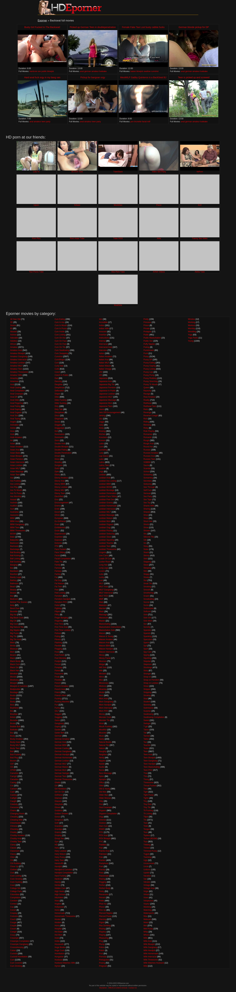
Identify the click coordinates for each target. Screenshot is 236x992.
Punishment (149, 350)
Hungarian (59, 957)
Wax (146, 916)
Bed (12, 596)
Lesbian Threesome (107, 549)
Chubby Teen (16, 841)
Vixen (146, 897)
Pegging (102, 882)
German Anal (60, 742)
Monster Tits (104, 720)
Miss (101, 680)
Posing (102, 963)
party (48, 121)
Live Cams (103, 555)
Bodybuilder (15, 689)
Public (146, 335)
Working (191, 322)
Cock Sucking (16, 882)
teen (43, 121)
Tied (145, 789)
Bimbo (13, 646)
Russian (147, 450)
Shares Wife (149, 506)
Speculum (148, 639)
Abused (13, 331)
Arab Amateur (16, 437)
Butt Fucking (15, 754)
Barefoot (14, 574)
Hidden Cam (60, 888)
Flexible (58, 646)
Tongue (147, 829)
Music (101, 736)
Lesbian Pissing (106, 530)
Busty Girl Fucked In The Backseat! (42, 27)
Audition (13, 506)
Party (101, 873)
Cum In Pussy (61, 328)
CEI (11, 767)
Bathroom (14, 583)
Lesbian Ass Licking (107, 481)
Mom (101, 695)
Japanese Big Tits (107, 384)
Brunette (14, 720)
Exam (57, 524)
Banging (13, 565)
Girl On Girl (59, 792)
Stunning (147, 705)
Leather (102, 468)
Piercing (102, 919)
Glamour (58, 798)
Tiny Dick (148, 804)
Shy (145, 534)
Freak (57, 677)
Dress (57, 459)
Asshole (13, 502)
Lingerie (102, 552)
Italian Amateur (105, 356)
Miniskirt (102, 674)
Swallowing (148, 714)
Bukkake (14, 729)
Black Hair (14, 670)
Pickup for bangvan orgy (92, 77)
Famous (58, 568)
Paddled (102, 845)
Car (11, 785)
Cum (12, 960)
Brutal (12, 723)
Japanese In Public (107, 391)
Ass (11, 478)
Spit (145, 646)
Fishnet (58, 633)
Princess (147, 322)
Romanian (148, 434)
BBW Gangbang (17, 524)
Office (101, 782)
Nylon (101, 776)
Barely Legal (15, 577)
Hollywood (59, 907)
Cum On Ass (60, 338)
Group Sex (59, 838)
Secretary (148, 481)
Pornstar (102, 957)
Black (12, 658)
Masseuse (103, 618)
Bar (11, 568)
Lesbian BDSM (105, 487)
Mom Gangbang (106, 702)
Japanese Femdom (107, 387)
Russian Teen (150, 459)
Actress (13, 335)
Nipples (102, 761)
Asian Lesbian (16, 465)
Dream (57, 456)
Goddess (58, 810)
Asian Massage (17, 471)
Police (101, 947)
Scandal (147, 468)
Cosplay (13, 913)
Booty (12, 702)
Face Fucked (60, 549)
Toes (146, 823)
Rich (146, 419)
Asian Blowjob (16, 456)
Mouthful (103, 729)
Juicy (101, 425)
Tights (146, 798)
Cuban (13, 950)
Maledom (103, 605)
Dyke (57, 471)
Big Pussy (14, 633)
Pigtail (101, 922)
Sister (146, 549)
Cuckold (13, 953)
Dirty (57, 406)
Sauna (146, 465)
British (13, 717)
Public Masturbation (152, 338)
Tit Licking (148, 813)
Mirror (101, 677)
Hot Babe (59, 932)
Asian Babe (15, 453)
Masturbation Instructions (110, 627)
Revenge (147, 412)
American (14, 381)
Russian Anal (149, 456)
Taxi (145, 742)
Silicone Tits (149, 537)
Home (57, 910)
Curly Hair (59, 366)
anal (82, 71)
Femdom (58, 596)
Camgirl (13, 776)
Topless (147, 835)
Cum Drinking (16, 966)
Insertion (103, 335)
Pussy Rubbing (150, 378)
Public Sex (148, 341)
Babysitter (14, 540)
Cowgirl (13, 932)
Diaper (57, 394)
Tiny (145, 801)
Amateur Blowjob (17, 353)
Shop (146, 518)
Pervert (102, 897)
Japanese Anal (105, 381)
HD (56, 845)
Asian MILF (15, 468)
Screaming (148, 478)
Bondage (14, 692)
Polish (101, 950)
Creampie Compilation (20, 941)
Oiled (101, 785)
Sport (146, 649)
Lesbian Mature (106, 518)
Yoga (190, 335)
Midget (102, 664)
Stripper (147, 689)
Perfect (102, 885)
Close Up (14, 866)
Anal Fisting (15, 406)
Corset (13, 910)
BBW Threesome (17, 530)
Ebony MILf (60, 490)
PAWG (102, 829)
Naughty (102, 751)
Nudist (102, 767)
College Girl (15, 888)
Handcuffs (59, 863)
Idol (100, 319)
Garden (58, 729)
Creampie (14, 938)
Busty (12, 736)
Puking (147, 347)
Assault (13, 499)
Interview (103, 350)
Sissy (146, 546)
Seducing (148, 484)
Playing (102, 935)
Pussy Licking (150, 369)
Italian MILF (104, 363)
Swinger (147, 723)
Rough (146, 440)
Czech (57, 372)
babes (133, 71)
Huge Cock (59, 950)
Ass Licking (15, 484)
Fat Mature (59, 583)
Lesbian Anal (104, 478)
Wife (146, 938)
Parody (102, 869)
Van (145, 879)
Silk (145, 540)
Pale (101, 857)
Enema (58, 506)
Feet (57, 590)
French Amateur (62, 686)
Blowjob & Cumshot (18, 686)
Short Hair (148, 521)
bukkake (103, 71)
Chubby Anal (15, 838)
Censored (14, 807)
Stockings (148, 667)
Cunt (57, 363)
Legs (101, 471)
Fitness (58, 639)
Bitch (12, 652)
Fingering (59, 621)
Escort (57, 512)
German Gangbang (63, 751)
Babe (12, 537)
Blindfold (14, 674)
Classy (13, 854)
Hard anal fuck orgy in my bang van (42, 77)
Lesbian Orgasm (106, 524)
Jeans (101, 409)
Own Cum (103, 826)
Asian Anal (15, 450)
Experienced (60, 534)
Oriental (102, 820)
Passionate (104, 876)
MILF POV (103, 596)
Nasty (101, 739)
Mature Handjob (106, 649)
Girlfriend (59, 795)
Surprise (147, 711)
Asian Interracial (17, 462)
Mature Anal (104, 642)
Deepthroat (59, 387)
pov (132, 121)
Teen (146, 751)
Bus (12, 733)
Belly (12, 605)
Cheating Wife (16, 820)
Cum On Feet (60, 344)
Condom (14, 901)
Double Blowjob (61, 447)
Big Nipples (15, 630)
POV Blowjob (105, 838)
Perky (101, 891)
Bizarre (13, 655)
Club (12, 873)
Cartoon (13, 789)
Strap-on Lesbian (151, 683)
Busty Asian (15, 742)
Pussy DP (148, 359)
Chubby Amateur (17, 835)
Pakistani (103, 854)
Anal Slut (14, 415)
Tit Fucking (148, 810)
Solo (146, 614)
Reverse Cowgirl (151, 415)
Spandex (147, 630)
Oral (101, 804)
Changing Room (17, 813)
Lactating (103, 450)
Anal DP (13, 397)
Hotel (57, 938)
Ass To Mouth (16, 490)
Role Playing (149, 431)
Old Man (102, 792)
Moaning (103, 689)
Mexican (102, 661)
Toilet (146, 826)
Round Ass (148, 447)
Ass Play (14, 487)
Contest (13, 904)
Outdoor (102, 823)
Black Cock (15, 664)
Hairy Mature (60, 854)
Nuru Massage (105, 773)
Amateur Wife (16, 375)
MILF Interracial (106, 593)
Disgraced (59, 419)
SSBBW (147, 462)
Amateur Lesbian (17, 363)
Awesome (14, 515)
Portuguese (104, 960)
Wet (145, 925)
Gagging (58, 717)
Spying (147, 655)
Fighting (58, 608)
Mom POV (103, 711)
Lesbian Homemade (108, 506)
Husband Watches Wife (65, 963)
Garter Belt (59, 733)
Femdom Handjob (62, 599)
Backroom (14, 543)
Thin (145, 776)
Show (146, 527)
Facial (57, 555)
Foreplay (58, 667)
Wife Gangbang (150, 947)
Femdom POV (61, 602)
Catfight (13, 798)
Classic (13, 848)
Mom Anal (103, 698)
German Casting (62, 748)
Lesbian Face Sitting (108, 496)
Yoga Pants (193, 338)
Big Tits (13, 636)
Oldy (101, 801)
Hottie (57, 941)
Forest (57, 670)
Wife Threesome (151, 960)
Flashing (58, 642)
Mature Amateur (106, 639)
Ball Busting (15, 552)
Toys (146, 841)
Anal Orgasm (16, 412)
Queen (146, 387)
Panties (102, 860)
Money (102, 714)
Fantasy (58, 571)
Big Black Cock (16, 618)
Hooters (58, 922)
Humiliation (59, 953)
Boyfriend (14, 708)
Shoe (146, 515)
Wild (145, 966)
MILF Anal (103, 586)
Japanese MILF (106, 397)
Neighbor (103, 754)
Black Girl (14, 667)
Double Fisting (61, 450)
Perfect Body (104, 888)
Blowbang (14, 680)
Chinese (13, 826)
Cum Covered (16, 963)
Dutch (57, 468)
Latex (101, 459)
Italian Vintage (105, 369)
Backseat (14, 546)
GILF (57, 711)
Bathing (13, 580)
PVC (101, 841)
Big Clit (13, 621)
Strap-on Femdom (151, 680)
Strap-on (147, 677)
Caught (13, 801)
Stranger (147, 674)
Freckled (58, 680)
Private (147, 328)
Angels (13, 422)
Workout (191, 325)
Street (146, 686)
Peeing (102, 879)
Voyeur (147, 904)
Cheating (14, 817)
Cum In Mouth (61, 325)
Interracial (103, 344)
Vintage (147, 885)
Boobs (13, 695)
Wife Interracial (150, 957)
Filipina (58, 611)
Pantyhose (103, 863)
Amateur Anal (16, 350)
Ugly (146, 860)
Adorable (14, 338)
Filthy (57, 614)
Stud (146, 698)
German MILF (61, 764)
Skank (146, 552)
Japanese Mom (105, 403)
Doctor (57, 422)
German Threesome (63, 779)
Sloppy (147, 574)
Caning (13, 782)
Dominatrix (59, 437)
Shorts (146, 524)
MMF (101, 599)
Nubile (102, 764)
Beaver (13, 593)
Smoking (147, 586)
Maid (101, 602)
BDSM (13, 534)
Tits (145, 820)
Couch (13, 919)
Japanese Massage (107, 400)
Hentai (57, 885)
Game (57, 720)
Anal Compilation (17, 391)
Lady (101, 453)
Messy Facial (104, 658)
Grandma (59, 826)
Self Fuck (148, 490)
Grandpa (58, 829)
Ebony (57, 474)
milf (148, 121)
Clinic (12, 857)
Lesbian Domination (107, 493)
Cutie (57, 369)
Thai (145, 773)
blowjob (50, 71)
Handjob (58, 866)
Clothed (13, 869)
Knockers (103, 437)
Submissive (149, 708)
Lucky (101, 577)
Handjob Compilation (64, 873)
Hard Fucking (60, 876)
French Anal (60, 689)
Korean (102, 440)
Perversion (103, 894)
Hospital (58, 929)
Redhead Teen (150, 406)
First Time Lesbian (63, 630)
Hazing (58, 882)
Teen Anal (148, 754)
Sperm (146, 642)
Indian (101, 325)
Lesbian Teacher (106, 543)
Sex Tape (148, 499)
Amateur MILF (16, 366)
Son (145, 624)
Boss (12, 705)
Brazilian (14, 714)
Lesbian (102, 474)
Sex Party (148, 496)
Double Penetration (63, 453)
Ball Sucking (15, 562)
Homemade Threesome (65, 916)
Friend (57, 692)
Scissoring (148, 474)
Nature (102, 748)
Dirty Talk (59, 409)
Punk (146, 353)
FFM (57, 546)
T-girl (146, 726)
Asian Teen (15, 474)
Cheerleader (15, 823)
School (147, 471)
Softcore (147, 611)
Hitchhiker (59, 897)
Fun (56, 705)
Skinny (146, 555)
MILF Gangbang (106, 590)
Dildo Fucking (61, 400)
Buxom (13, 761)
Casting (13, 795)
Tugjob (146, 854)
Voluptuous (148, 901)
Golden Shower (61, 813)
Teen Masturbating (152, 767)
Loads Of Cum (105, 558)
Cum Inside (60, 331)
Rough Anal (149, 443)
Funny (57, 708)
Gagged (58, 714)
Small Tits (148, 583)
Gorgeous (59, 820)
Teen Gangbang (150, 761)
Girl (56, 785)
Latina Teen (104, 465)
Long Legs (103, 568)
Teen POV (148, 770)
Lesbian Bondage (106, 490)
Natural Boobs (105, 742)
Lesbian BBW (105, 484)
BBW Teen (14, 527)
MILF (101, 583)
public (44, 71)
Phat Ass (103, 904)
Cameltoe (14, 773)
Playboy (102, 932)
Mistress (102, 686)
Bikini (12, 642)
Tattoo (146, 739)
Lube (101, 574)
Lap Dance (103, 456)
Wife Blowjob (149, 944)
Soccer (147, 602)
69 (11, 328)
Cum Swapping (61, 353)
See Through (149, 487)
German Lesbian (62, 761)
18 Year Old (15, 319)
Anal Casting (15, 387)
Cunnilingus (60, 359)
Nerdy (101, 757)
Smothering (149, 593)
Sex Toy (147, 502)
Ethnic (57, 515)
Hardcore (59, 879)
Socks (146, 605)
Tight (146, 792)
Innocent (103, 331)
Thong (146, 779)
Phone (102, 907)
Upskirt (147, 873)
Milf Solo (103, 667)
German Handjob (62, 754)
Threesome (149, 782)
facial (144, 121)
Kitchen (102, 434)
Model (101, 692)
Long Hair (103, 565)
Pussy (146, 356)
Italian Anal (104, 359)
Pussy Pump (149, 375)
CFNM (13, 770)
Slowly (146, 577)
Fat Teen (58, 586)
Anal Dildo (14, 400)
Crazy (12, 935)
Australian (14, 512)
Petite (101, 901)
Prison (146, 325)
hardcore (33, 71)
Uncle (146, 866)
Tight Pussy (149, 795)
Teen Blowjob (149, 757)
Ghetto (57, 782)
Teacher (147, 745)
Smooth (147, 590)
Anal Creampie (16, 394)
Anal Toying (15, 419)
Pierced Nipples (106, 913)
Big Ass (13, 614)
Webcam (147, 919)
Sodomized (148, 608)
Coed (12, 885)
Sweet (146, 720)
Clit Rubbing (15, 863)
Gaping (58, 726)
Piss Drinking (104, 925)
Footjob (58, 661)
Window (191, 319)
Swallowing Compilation (154, 717)
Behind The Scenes (18, 602)
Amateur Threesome (19, 372)
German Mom (61, 770)
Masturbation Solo (107, 630)
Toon (146, 832)
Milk (100, 670)
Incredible (103, 322)
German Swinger (62, 773)
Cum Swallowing (62, 350)
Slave (146, 565)
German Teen (61, 776)
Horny (57, 925)
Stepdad (147, 661)
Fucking (58, 698)
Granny (58, 832)
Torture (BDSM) (150, 838)
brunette (137, 121)
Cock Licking (15, 876)
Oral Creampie (105, 807)
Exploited (59, 537)
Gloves (58, 807)
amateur (95, 71)
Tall (145, 733)
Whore (146, 935)
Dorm (57, 440)
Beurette (14, 611)
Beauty (13, 590)
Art (11, 440)
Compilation (15, 897)
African (13, 344)
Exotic (57, 530)
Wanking (147, 907)
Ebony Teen (60, 493)
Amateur (14, 347)
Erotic (57, 509)
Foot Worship (60, 658)
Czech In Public (61, 375)
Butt (12, 751)
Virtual (146, 894)
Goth (57, 823)
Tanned (147, 736)
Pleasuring (103, 938)
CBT (12, 764)
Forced (58, 664)
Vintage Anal (149, 888)
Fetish (57, 605)
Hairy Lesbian (61, 851)
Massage (103, 614)
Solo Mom (148, 621)
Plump (102, 944)
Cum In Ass (60, 322)
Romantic (148, 437)
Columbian (15, 894)
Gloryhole (59, 804)
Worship (191, 328)
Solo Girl (147, 618)
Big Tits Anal (15, 639)
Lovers (102, 571)
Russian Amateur (151, 453)
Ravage (147, 394)
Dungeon (59, 465)
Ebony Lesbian (61, 487)
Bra (11, 711)
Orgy (101, 817)
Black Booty (15, 661)
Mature (102, 633)
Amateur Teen (16, 369)
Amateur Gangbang (18, 356)
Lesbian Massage (106, 515)
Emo (57, 499)
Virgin (146, 891)
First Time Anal (61, 627)
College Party (16, 891)
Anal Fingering (16, 403)
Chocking (14, 829)
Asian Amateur (16, 447)
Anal (12, 384)
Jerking (102, 415)
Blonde (13, 677)
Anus (12, 431)
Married (102, 608)
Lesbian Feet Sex (106, 499)
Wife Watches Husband (154, 963)
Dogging (58, 425)
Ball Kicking (15, 555)
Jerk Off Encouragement (109, 412)
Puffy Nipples (149, 344)
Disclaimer (103, 988)
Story (146, 670)
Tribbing (147, 845)
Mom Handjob (105, 705)
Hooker (58, 919)
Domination (60, 434)
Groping (58, 835)
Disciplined (59, 412)
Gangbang (59, 723)
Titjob (146, 817)
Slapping (147, 562)
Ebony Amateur (61, 478)
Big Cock (14, 624)
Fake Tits (59, 562)
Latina (101, 462)
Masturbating (104, 624)
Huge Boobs (60, 947)
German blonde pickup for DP (194, 27)
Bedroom (14, 599)
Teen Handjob (150, 764)
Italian (101, 353)
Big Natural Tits (16, 627)
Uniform (147, 869)
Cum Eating (60, 319)
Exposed (58, 540)
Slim (145, 571)
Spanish (147, 633)
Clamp (13, 845)
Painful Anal (104, 851)
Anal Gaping (15, 409)
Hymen (58, 966)
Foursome (59, 674)
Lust (101, 580)
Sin (145, 543)
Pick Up (102, 910)
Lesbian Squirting (106, 540)
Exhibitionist (60, 527)
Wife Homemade (151, 953)
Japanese (103, 378)
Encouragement (62, 502)
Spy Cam (148, 652)
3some (13, 325)
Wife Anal (148, 941)
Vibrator (147, 882)
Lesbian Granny (106, 502)
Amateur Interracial (18, 359)
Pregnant (103, 966)
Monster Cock (105, 717)
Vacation (147, 876)
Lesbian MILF (105, 512)
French (58, 683)
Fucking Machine (62, 702)
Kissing (102, 431)
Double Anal (60, 443)
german (87, 71)
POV (101, 832)
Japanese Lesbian (107, 394)
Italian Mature (105, 366)
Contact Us (133, 988)
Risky (146, 428)
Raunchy (147, 391)
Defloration (59, 391)
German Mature (61, 767)
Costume (14, 916)
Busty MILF (15, 745)
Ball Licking (15, 558)
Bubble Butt (15, 726)
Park (101, 866)
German (58, 736)
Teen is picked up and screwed (193, 77)
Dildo (57, 397)
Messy (102, 655)
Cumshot (58, 356)
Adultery (13, 341)
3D (11, 322)
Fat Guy (58, 580)
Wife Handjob (149, 950)
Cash (12, 792)
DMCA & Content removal (117, 988)
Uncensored (149, 863)
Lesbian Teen (105, 546)
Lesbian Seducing (107, 534)
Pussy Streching (151, 381)
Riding (146, 422)
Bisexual (14, 649)
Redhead (148, 403)
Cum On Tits (60, 347)
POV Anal (103, 835)
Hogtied (58, 904)
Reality (147, 400)
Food (57, 652)
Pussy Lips (148, 372)
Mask (101, 611)
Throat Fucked (150, 785)
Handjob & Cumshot (63, 869)
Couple (13, 925)
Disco (57, 415)
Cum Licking (60, 335)
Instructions (104, 338)
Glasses (58, 801)
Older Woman (105, 798)
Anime (13, 428)
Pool (101, 953)
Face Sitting (60, 552)
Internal (102, 341)
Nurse (101, 770)
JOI (100, 375)
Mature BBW (104, 646)
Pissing (102, 929)
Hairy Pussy (60, 857)
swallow (147, 71)
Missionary (103, 683)
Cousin (13, 929)
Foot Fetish (59, 655)
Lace (101, 447)
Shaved (147, 512)
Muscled (102, 733)
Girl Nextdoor (60, 789)
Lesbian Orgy (105, 527)
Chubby (13, 832)
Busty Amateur (16, 739)
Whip (146, 932)
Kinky (101, 428)
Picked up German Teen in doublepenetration (93, 27)
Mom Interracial (106, 708)
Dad (56, 378)
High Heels (59, 891)
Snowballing (149, 599)
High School (60, 894)
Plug (101, 941)
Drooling (58, 462)
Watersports (149, 913)
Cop (12, 907)
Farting (58, 574)
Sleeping (147, 568)
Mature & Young (106, 636)
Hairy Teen (59, 860)
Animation (14, 425)
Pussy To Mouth (150, 384)
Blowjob (13, 683)
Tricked (147, 848)
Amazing (14, 378)
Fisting (57, 636)
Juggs (101, 422)
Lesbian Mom (105, 521)
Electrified (59, 496)
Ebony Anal (60, 481)
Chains (13, 810)
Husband (58, 960)
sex (39, 71)
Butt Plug (14, 757)
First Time (59, 624)
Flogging (58, 649)
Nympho (102, 779)
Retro (146, 409)
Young (191, 341)
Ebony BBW (60, 484)
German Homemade (63, 757)
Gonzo (57, 817)
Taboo (146, 729)
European (59, 518)
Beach (13, 586)
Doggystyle (59, 428)
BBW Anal (14, 521)
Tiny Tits (147, 807)
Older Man (103, 795)
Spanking (148, 636)
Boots (12, 698)
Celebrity (14, 804)
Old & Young (104, 789)
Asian (12, 443)
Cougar (13, 922)
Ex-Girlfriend (60, 521)
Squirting (147, 658)
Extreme (58, 543)
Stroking (147, 695)
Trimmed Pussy (150, 851)
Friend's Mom (60, 695)
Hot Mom (59, 935)
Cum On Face (61, 341)
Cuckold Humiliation (19, 957)
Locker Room (105, 562)
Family (57, 565)
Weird (146, 922)
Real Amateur (150, 397)
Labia (101, 443)
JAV (100, 372)
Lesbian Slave (105, 537)
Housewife (59, 944)
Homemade (60, 913)
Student (147, 702)
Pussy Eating (149, 363)
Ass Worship (15, 496)
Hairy (57, 848)
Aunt (12, 509)
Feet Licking (60, 593)
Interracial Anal (105, 347)
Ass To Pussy (16, 493)
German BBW (61, 745)
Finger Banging (61, 618)
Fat (56, 577)
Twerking (147, 857)
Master (102, 621)
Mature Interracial (106, 652)
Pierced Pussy (105, 916)
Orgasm (102, 810)
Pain (101, 848)
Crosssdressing (17, 947)
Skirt (146, 558)
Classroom (15, 851)
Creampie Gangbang (19, 944)
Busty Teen (15, 748)
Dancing (58, 381)
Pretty (146, 319)
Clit (11, 860)
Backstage (14, 549)
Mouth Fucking (105, 726)
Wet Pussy (148, 929)
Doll (56, 431)
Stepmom (148, 664)
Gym (57, 841)
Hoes (57, 901)
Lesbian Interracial (107, 509)
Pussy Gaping (150, 366)
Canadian (14, 779)
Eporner (42, 20)
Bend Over (15, 608)
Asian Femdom (16, 459)
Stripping (147, 692)
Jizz (100, 419)
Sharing (147, 509)
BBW (12, 518)
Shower (147, 530)
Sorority (147, 627)
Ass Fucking (15, 481)
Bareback (14, 571)
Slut (145, 580)
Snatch (147, 596)
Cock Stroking (16, 879)
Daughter (59, 384)
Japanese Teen (105, 406)
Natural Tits (104, 745)
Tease (146, 748)
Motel (101, 723)
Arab (12, 434)
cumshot (154, 71)
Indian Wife (104, 328)
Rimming (147, 425)
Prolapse (147, 331)
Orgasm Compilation (108, 813)
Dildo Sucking (61, 403)
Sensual (147, 493)
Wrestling (192, 331)
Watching (148, 910)
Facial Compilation (63, 558)
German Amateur (62, 739)
